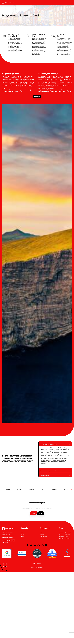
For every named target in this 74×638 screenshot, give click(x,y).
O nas (22, 531)
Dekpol (41, 531)
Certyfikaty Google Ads (63, 535)
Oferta (22, 533)
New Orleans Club (43, 535)
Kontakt (22, 535)
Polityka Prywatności (37, 562)
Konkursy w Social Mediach (64, 533)
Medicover (42, 533)
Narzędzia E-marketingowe (64, 537)
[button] (2, 489)
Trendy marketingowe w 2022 (65, 531)
